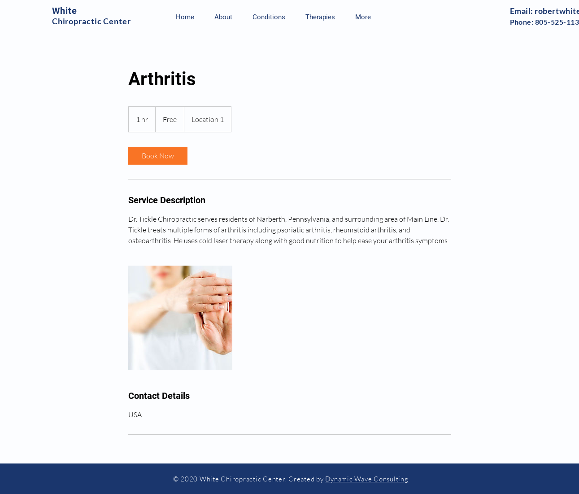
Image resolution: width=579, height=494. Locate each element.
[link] (157, 156)
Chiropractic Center (91, 21)
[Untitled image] (180, 318)
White (64, 10)
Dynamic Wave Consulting (366, 479)
